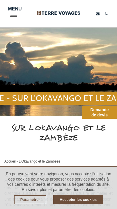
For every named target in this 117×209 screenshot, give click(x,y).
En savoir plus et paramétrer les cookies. (58, 189)
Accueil (10, 161)
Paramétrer (30, 199)
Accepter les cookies (78, 199)
